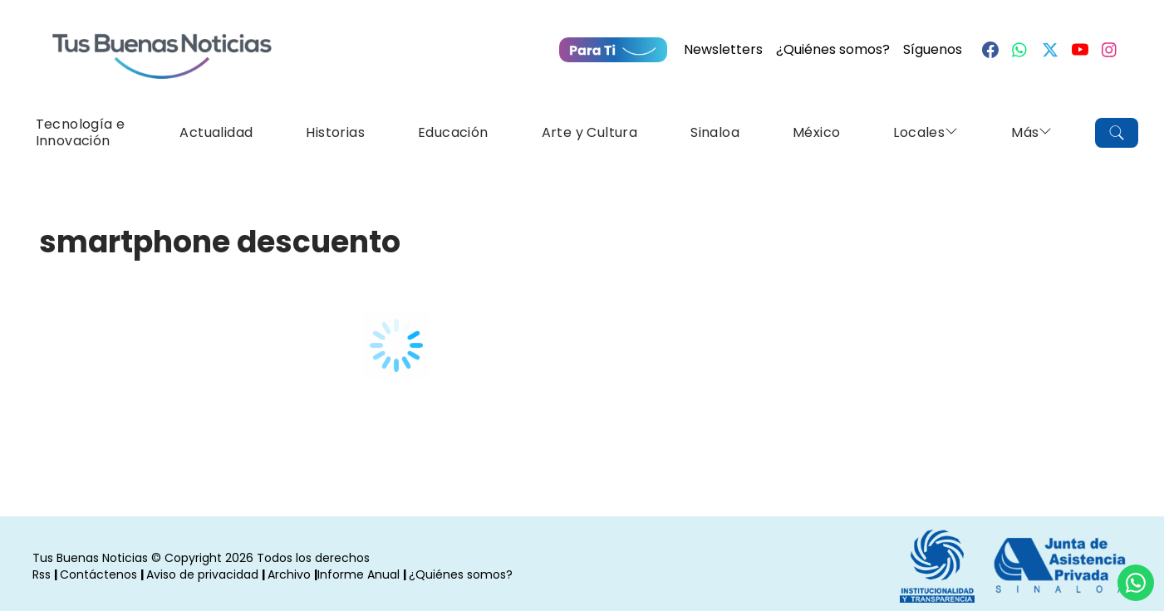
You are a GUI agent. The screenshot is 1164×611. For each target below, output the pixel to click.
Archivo (289, 574)
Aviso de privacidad (202, 574)
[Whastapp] (1020, 50)
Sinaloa (714, 132)
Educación (453, 132)
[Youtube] (1080, 50)
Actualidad (216, 132)
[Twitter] (1050, 50)
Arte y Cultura (590, 132)
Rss (41, 574)
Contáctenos (98, 574)
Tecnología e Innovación (80, 132)
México (816, 132)
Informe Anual (358, 574)
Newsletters (723, 49)
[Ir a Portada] (162, 46)
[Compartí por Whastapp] (1135, 583)
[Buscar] (1116, 133)
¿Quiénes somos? (833, 49)
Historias (335, 132)
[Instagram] (1110, 50)
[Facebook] (990, 50)
